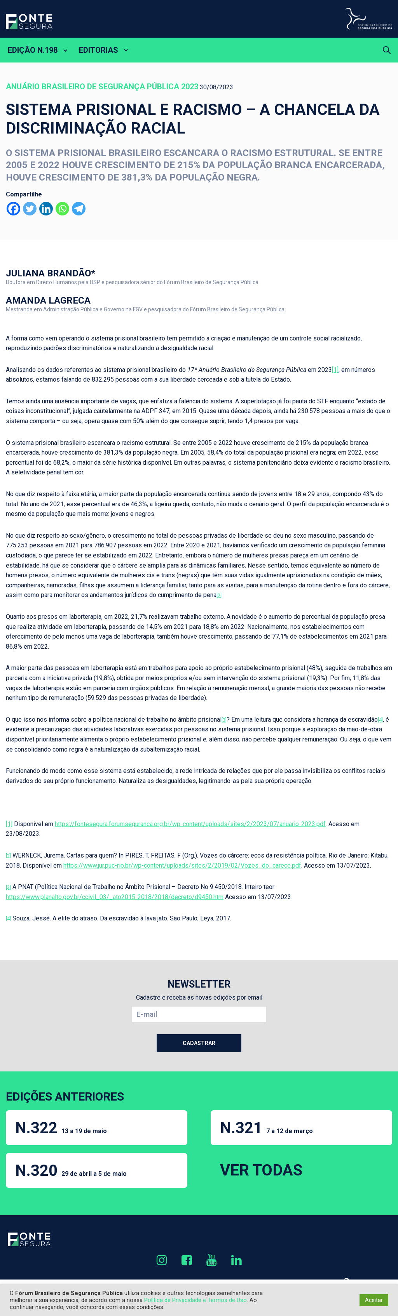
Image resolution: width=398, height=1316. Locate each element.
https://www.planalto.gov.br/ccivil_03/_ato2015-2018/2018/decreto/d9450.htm (114, 897)
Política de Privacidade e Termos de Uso (195, 1300)
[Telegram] (79, 208)
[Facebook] (13, 208)
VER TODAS (261, 1170)
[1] (335, 369)
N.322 (61, 1128)
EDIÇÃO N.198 (33, 50)
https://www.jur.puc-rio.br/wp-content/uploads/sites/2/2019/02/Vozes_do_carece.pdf (182, 865)
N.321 (266, 1128)
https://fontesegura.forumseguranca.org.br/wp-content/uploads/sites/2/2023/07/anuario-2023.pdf (190, 824)
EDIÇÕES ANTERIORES (65, 1096)
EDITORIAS (98, 50)
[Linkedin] (46, 208)
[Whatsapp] (62, 208)
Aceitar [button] (374, 1300)
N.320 (71, 1170)
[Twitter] (30, 208)
